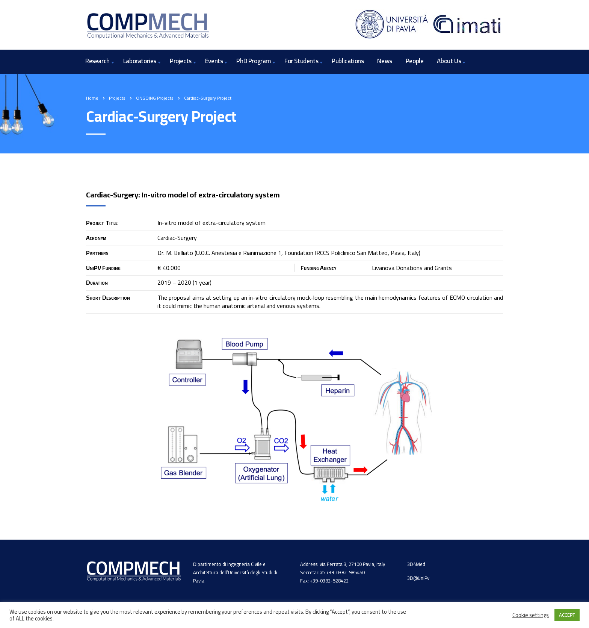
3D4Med (416, 564)
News (384, 61)
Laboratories (139, 61)
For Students (301, 61)
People (415, 61)
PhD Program (253, 61)
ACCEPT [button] (567, 614)
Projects (181, 61)
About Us (449, 61)
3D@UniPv (418, 577)
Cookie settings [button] (530, 615)
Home (92, 98)
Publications (348, 61)
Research (97, 61)
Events (214, 61)
